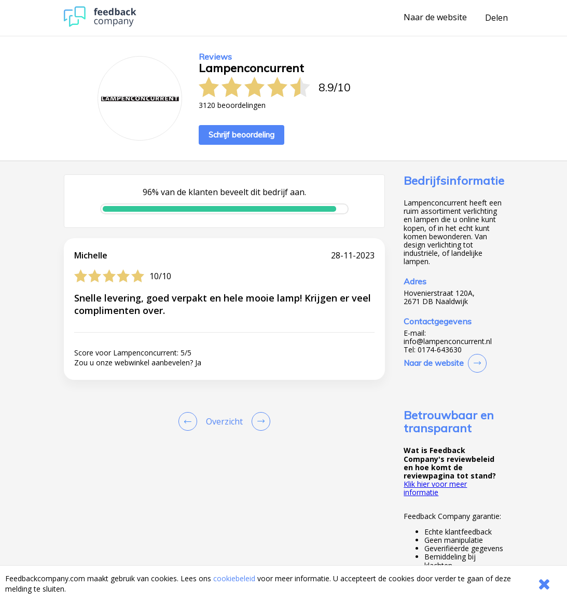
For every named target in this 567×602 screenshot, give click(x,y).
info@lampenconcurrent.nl (448, 341)
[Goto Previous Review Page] (189, 421)
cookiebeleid (234, 578)
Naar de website (435, 17)
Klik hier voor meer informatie (435, 488)
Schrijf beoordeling (241, 135)
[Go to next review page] (258, 421)
